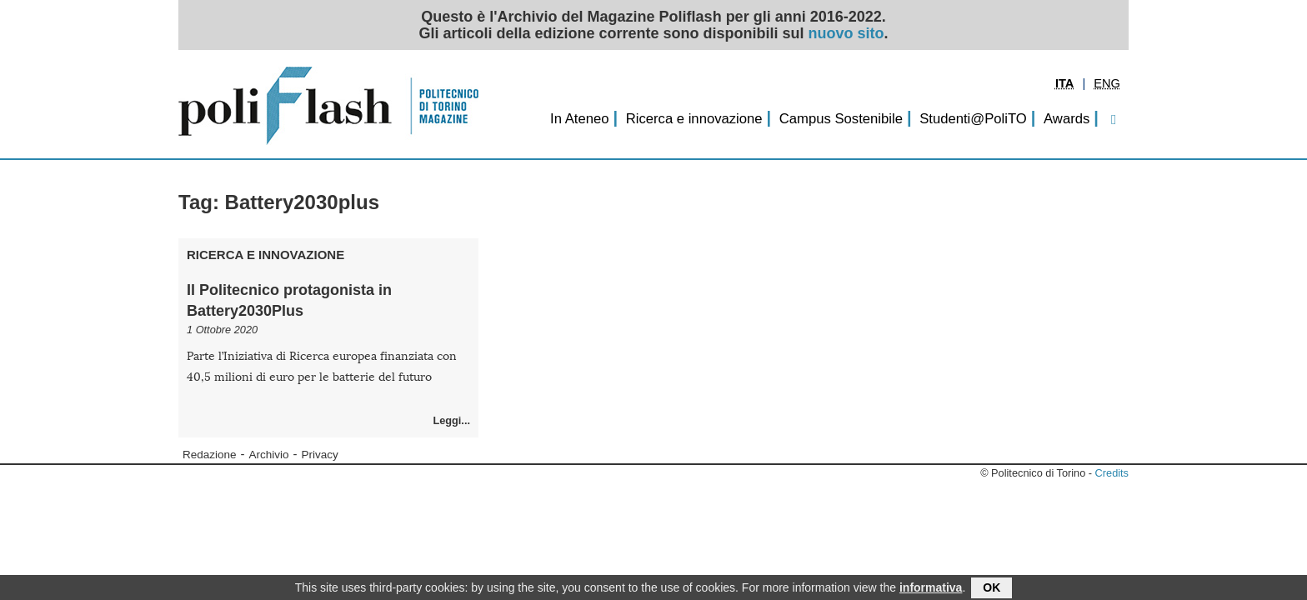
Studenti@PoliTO (973, 119)
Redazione (210, 454)
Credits (1112, 473)
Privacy (320, 454)
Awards (1066, 119)
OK (991, 588)
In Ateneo (579, 119)
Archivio (269, 454)
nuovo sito (846, 33)
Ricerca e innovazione (694, 119)
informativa (930, 588)
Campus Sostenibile (841, 119)
